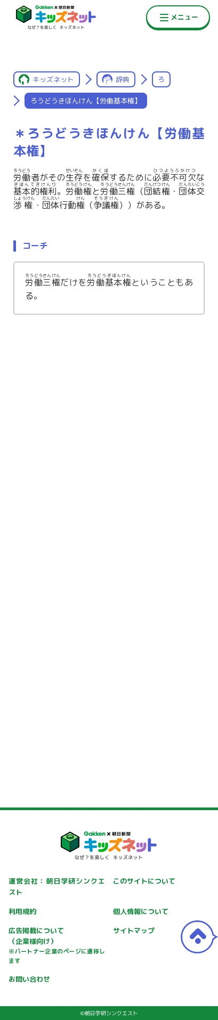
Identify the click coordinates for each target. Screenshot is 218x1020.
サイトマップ (134, 930)
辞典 (123, 79)
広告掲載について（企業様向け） (57, 946)
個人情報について (140, 911)
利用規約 (22, 911)
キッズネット (53, 79)
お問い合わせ (29, 979)
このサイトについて (144, 881)
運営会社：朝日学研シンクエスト (57, 886)
